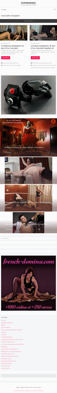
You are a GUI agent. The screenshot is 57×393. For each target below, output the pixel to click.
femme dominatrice (47, 65)
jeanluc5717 (6, 65)
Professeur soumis (6, 358)
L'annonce (3, 334)
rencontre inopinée (15, 65)
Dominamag (28, 2)
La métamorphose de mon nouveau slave (12, 339)
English (17, 387)
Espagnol (22, 387)
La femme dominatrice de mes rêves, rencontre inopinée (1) (43, 47)
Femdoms (3, 332)
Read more (6, 58)
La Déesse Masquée (6, 337)
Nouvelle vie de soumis (7, 354)
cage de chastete (36, 65)
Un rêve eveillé (5, 368)
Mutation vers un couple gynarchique (11, 351)
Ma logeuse (4, 346)
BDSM (34, 63)
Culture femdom (5, 327)
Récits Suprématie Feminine (10, 63)
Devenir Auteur (29, 387)
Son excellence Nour (6, 363)
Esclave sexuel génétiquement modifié (11, 330)
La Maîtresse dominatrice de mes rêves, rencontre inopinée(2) (12, 48)
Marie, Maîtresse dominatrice (9, 349)
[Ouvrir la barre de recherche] (54, 9)
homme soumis (40, 67)
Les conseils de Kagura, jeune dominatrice (12, 344)
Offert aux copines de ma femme (10, 356)
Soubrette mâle (5, 366)
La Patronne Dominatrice (8, 342)
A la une (3, 320)
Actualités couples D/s (7, 322)
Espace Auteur (37, 387)
